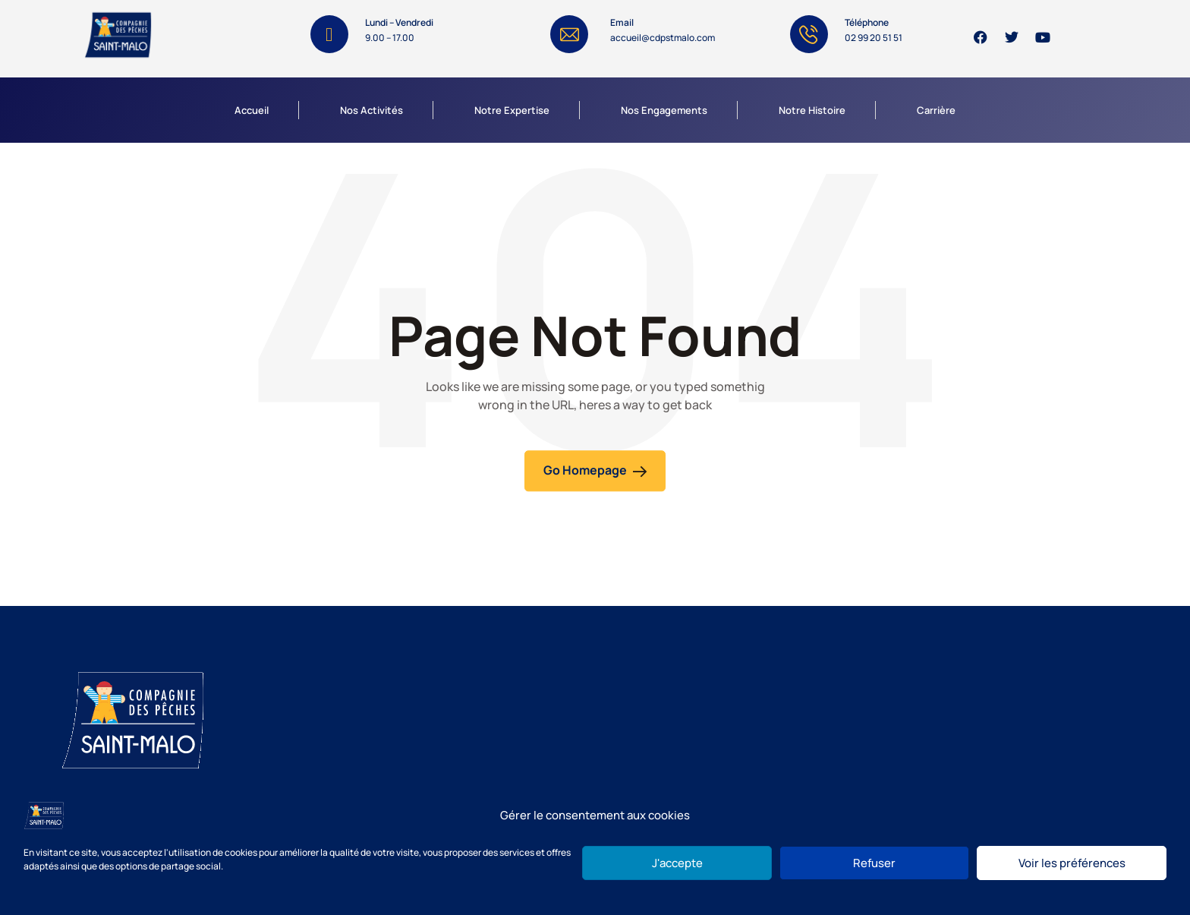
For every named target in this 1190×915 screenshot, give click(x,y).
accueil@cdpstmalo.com (662, 37)
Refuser (874, 863)
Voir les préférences (1071, 863)
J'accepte (677, 863)
